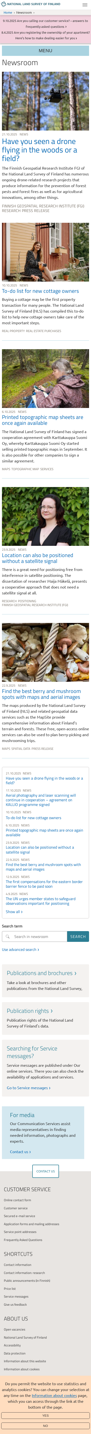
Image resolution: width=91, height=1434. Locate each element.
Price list (10, 1288)
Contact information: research (24, 1272)
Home (8, 12)
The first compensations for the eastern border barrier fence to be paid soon (44, 884)
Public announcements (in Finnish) (27, 1280)
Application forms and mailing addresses (31, 1223)
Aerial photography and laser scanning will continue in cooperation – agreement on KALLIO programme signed (41, 799)
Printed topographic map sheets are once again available (44, 832)
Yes (45, 1415)
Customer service (16, 1208)
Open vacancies (14, 1329)
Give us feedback (15, 1304)
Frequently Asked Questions (23, 1239)
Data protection (14, 1353)
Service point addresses (20, 1231)
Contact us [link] (19, 1151)
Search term (12, 926)
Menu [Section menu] (45, 50)
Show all (13, 912)
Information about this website (25, 1361)
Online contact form (17, 1200)
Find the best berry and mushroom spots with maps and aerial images (43, 867)
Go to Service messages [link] (27, 1087)
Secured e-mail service (19, 1215)
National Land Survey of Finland (25, 1337)
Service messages (16, 1296)
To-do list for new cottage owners (33, 818)
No (45, 1426)
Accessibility (12, 1345)
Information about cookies (54, 1395)
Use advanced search (19, 949)
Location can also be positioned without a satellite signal (40, 849)
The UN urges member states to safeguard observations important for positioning (40, 901)
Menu (85, 5)
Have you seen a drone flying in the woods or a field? (44, 780)
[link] (45, 143)
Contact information (17, 1264)
